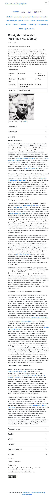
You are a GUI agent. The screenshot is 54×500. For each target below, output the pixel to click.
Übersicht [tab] (16, 11)
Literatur (32, 20)
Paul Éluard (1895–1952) (31, 205)
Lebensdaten (18, 17)
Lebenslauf (27, 17)
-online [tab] (37, 12)
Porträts (8, 24)
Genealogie (35, 17)
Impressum (26, 492)
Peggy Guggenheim (26, 321)
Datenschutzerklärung (38, 492)
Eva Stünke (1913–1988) (32, 375)
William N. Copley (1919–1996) (17, 371)
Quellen (20, 20)
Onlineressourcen (42, 20)
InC (25, 121)
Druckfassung (30, 29)
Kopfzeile (10, 17)
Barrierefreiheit (27, 495)
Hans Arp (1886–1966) (31, 168)
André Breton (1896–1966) (18, 213)
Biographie (43, 17)
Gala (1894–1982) (18, 207)
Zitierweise (22, 24)
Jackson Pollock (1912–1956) (39, 317)
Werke (27, 20)
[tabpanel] (27, 248)
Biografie (11, 137)
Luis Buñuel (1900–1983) (23, 254)
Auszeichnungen (11, 20)
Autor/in (15, 24)
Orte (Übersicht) (43, 24)
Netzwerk (32, 24)
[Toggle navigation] (46, 3)
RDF (21, 29)
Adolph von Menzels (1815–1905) (25, 158)
